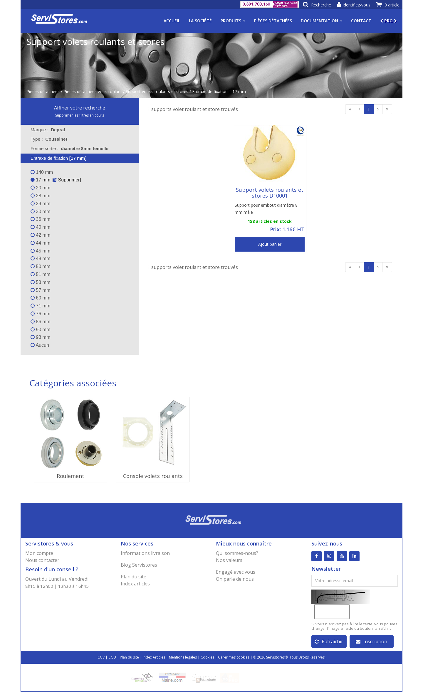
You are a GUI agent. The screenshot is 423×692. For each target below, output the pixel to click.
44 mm (40, 242)
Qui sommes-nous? (237, 553)
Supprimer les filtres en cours (79, 115)
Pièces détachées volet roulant (92, 91)
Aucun (40, 345)
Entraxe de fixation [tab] (55, 158)
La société (200, 20)
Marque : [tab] (48, 129)
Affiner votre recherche (79, 108)
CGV (101, 657)
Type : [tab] (49, 139)
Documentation (321, 20)
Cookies (207, 657)
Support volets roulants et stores (157, 91)
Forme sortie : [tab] (69, 148)
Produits (233, 20)
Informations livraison (145, 553)
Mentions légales (183, 657)
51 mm (40, 274)
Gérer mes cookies (233, 657)
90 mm (40, 329)
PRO (388, 20)
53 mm (40, 282)
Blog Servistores (139, 565)
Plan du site (133, 576)
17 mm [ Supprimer (55, 179)
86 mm (40, 321)
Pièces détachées (273, 20)
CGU (112, 657)
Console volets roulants (153, 475)
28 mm (40, 195)
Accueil (172, 20)
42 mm (40, 235)
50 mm (40, 266)
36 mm (40, 219)
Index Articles (154, 657)
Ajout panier (269, 244)
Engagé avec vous (235, 572)
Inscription (371, 642)
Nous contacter (42, 560)
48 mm (40, 258)
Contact (361, 20)
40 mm (40, 227)
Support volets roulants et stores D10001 (269, 192)
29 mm (40, 203)
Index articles (135, 583)
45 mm (40, 250)
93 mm (40, 337)
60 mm (40, 297)
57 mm (40, 290)
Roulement (70, 475)
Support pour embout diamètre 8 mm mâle (266, 208)
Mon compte (39, 553)
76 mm (40, 313)
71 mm (40, 305)
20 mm (40, 187)
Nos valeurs (229, 560)
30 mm (40, 211)
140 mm (42, 172)
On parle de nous (235, 579)
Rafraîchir (329, 642)
